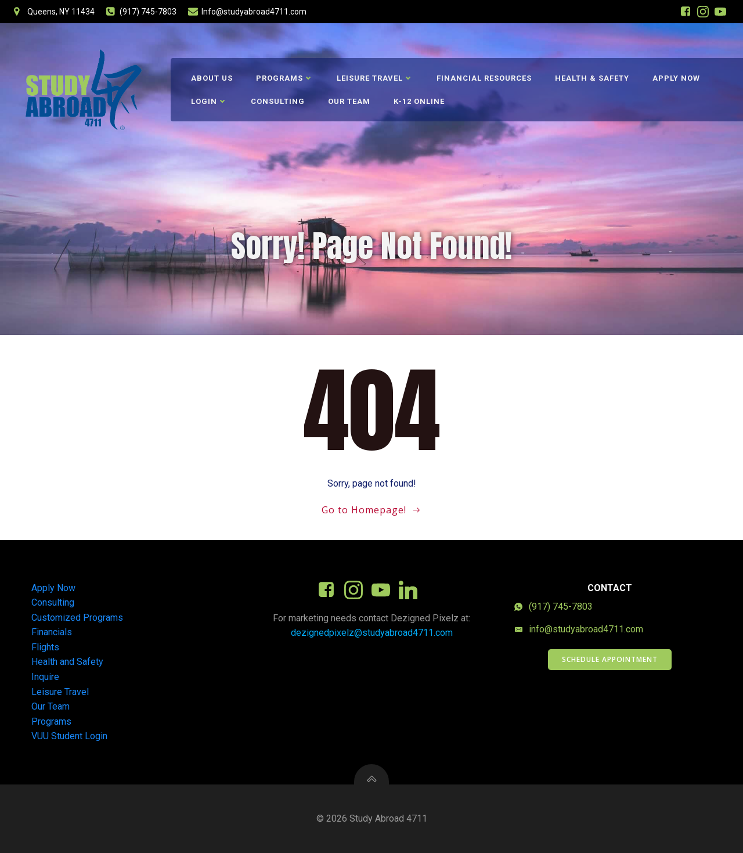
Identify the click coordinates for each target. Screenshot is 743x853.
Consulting (278, 101)
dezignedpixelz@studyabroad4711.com (372, 632)
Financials (51, 632)
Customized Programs (77, 617)
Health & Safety (592, 78)
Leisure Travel (375, 78)
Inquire (45, 676)
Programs (284, 78)
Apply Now (676, 78)
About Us (212, 78)
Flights (45, 647)
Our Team (349, 101)
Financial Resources (484, 78)
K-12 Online (419, 101)
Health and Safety (67, 661)
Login (209, 101)
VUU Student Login (69, 736)
